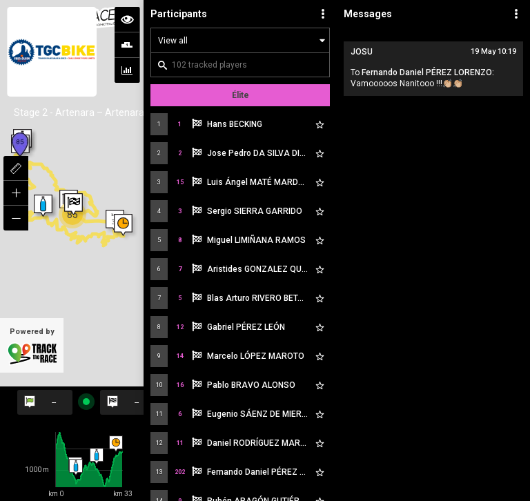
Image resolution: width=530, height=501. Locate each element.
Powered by (32, 346)
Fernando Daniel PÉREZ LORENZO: (428, 72)
